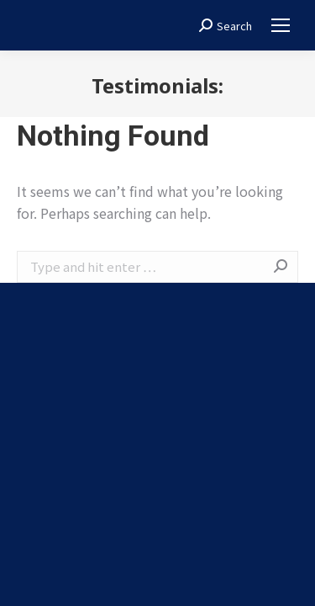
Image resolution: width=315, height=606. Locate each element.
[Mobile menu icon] (280, 25)
